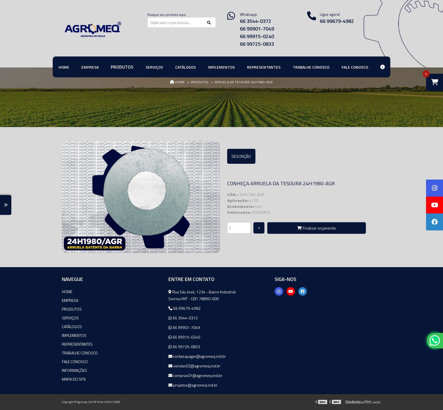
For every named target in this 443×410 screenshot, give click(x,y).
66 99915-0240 (257, 36)
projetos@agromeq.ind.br (193, 385)
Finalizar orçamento (316, 228)
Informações (74, 370)
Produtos (72, 309)
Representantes (77, 344)
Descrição (241, 156)
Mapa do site (74, 379)
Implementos (74, 335)
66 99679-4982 (337, 21)
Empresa (70, 300)
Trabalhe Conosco (80, 353)
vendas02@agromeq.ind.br (194, 366)
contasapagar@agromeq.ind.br (197, 356)
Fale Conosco (75, 362)
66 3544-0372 (255, 21)
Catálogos (72, 327)
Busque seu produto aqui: (166, 14)
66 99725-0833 (257, 44)
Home (67, 292)
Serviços (70, 318)
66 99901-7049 (257, 28)
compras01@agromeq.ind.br (195, 375)
